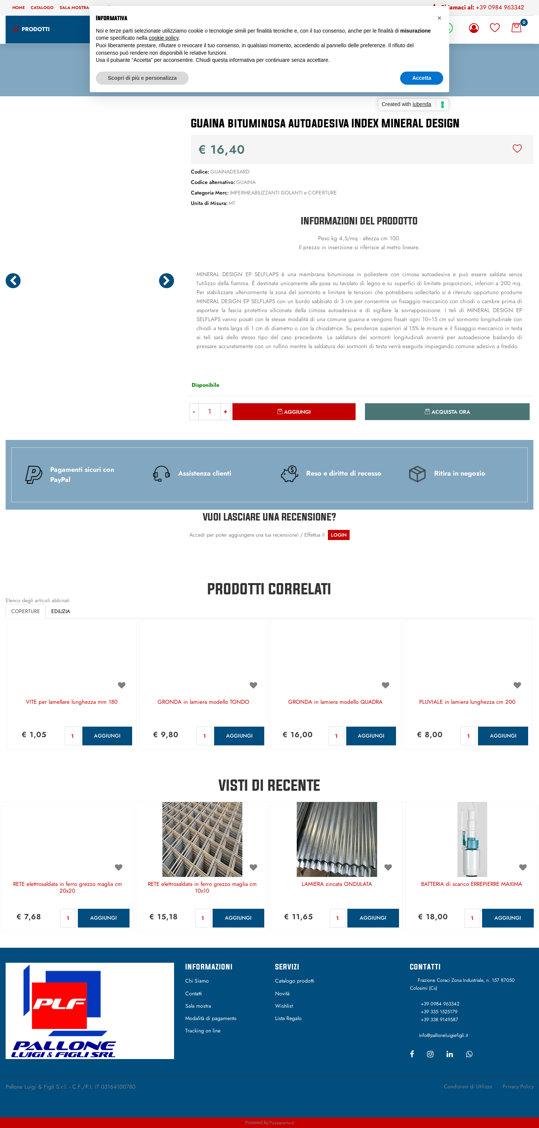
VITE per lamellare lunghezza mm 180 (72, 702)
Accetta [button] (421, 78)
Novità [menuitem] (282, 993)
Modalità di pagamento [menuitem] (211, 1018)
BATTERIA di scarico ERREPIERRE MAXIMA (471, 884)
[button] (90, 187)
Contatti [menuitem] (193, 993)
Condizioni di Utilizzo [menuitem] (468, 1086)
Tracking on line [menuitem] (202, 1030)
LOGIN (339, 535)
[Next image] (166, 280)
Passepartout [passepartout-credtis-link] (282, 1122)
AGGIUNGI (107, 735)
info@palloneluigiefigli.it (443, 1035)
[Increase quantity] (226, 411)
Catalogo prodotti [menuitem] (294, 980)
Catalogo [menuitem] (42, 7)
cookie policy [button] (164, 38)
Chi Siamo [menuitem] (197, 980)
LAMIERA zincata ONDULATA (337, 884)
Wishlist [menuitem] (284, 1006)
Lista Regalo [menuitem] (288, 1018)
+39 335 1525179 (439, 1011)
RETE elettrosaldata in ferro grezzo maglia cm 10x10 (202, 888)
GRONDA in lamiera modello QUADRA (335, 702)
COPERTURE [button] (25, 611)
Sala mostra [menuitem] (74, 7)
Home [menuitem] (18, 7)
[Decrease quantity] (193, 411)
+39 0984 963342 (500, 7)
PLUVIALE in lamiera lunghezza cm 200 (467, 702)
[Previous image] (13, 280)
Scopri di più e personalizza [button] (142, 78)
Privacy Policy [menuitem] (518, 1086)
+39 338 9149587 (439, 1019)
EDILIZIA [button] (60, 611)
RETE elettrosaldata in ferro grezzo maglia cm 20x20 (67, 888)
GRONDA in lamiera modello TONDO (203, 702)
